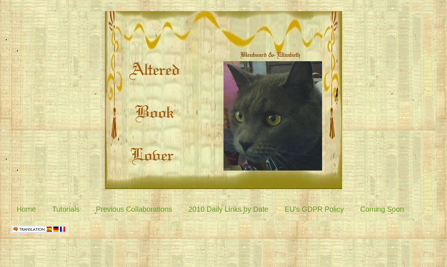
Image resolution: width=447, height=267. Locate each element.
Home (26, 209)
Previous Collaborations (134, 209)
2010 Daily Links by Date (228, 209)
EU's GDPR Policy (314, 209)
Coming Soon (382, 209)
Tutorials (66, 209)
